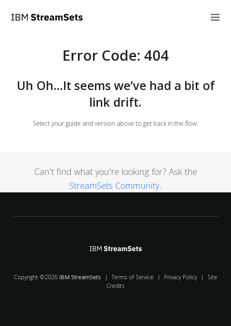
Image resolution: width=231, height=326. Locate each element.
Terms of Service (132, 277)
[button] (215, 17)
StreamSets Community (114, 185)
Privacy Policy (180, 277)
